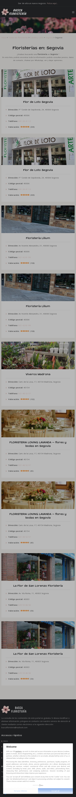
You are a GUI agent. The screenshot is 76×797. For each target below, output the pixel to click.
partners (19, 751)
